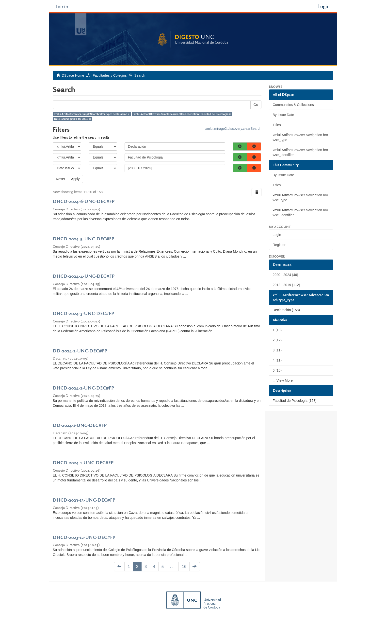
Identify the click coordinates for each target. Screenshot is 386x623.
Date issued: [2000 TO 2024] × (72, 118)
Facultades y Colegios (110, 75)
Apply (75, 179)
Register (279, 245)
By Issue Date (283, 115)
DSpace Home (73, 75)
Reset (60, 179)
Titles (277, 125)
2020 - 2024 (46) (285, 275)
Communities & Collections (293, 105)
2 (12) (277, 340)
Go (256, 105)
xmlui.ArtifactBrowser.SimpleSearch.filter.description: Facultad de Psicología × (182, 114)
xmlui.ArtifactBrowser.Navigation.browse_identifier (300, 152)
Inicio (62, 6)
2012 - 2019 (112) (286, 285)
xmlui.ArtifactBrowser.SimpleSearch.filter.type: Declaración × (91, 114)
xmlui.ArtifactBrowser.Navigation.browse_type (300, 137)
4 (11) (277, 360)
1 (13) (277, 330)
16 (184, 566)
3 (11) (277, 350)
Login (277, 235)
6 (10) (277, 370)
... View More (283, 380)
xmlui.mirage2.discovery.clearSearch (233, 128)
